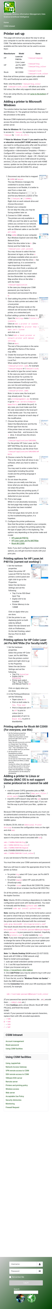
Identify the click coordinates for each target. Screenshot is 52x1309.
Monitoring (10, 1104)
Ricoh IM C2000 (18, 543)
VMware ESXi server (14, 1078)
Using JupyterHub (13, 1063)
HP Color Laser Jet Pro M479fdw (24, 541)
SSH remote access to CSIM (17, 1074)
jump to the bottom (38, 94)
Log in (26, 1283)
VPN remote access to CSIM (17, 1071)
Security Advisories (13, 1100)
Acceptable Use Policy (15, 1096)
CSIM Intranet (9, 26)
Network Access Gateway (16, 1067)
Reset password (12, 1045)
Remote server (12, 1082)
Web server (10, 1093)
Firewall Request (12, 1107)
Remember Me (18, 1277)
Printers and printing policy (17, 1085)
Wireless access (12, 1089)
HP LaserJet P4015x (19, 538)
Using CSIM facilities (14, 1049)
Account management (15, 1041)
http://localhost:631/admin (18, 970)
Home (6, 22)
